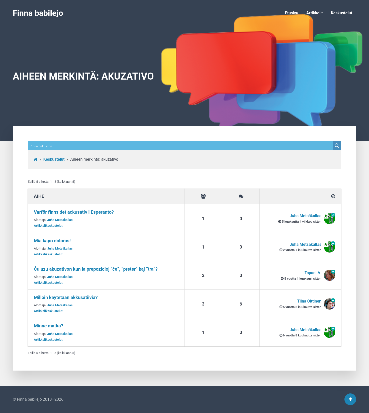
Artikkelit (314, 13)
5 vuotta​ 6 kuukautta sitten (302, 307)
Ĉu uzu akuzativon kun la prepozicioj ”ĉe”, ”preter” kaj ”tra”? (96, 269)
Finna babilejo (38, 13)
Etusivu (291, 13)
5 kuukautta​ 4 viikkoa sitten (301, 221)
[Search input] (180, 145)
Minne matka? (48, 325)
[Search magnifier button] (337, 145)
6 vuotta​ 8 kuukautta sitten (302, 335)
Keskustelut (341, 13)
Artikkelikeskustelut (48, 225)
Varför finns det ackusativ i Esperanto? (74, 212)
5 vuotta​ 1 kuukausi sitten (302, 278)
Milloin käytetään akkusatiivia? (66, 297)
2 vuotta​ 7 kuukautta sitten (302, 250)
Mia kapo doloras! (52, 240)
